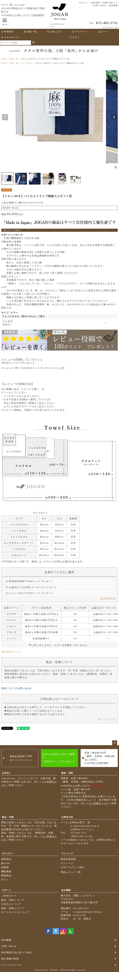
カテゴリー (8, 853)
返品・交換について (12, 908)
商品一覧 (30, 32)
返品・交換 (8, 817)
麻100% (5, 863)
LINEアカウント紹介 (73, 867)
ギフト (74, 37)
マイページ (79, 32)
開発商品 (6, 875)
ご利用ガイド (98, 803)
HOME (4, 59)
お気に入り (54, 32)
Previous (5, 117)
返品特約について (11, 652)
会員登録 (96, 3)
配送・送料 (67, 773)
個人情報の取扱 (10, 958)
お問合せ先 (67, 817)
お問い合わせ (100, 5)
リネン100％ (26, 63)
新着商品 (7, 32)
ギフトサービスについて (15, 912)
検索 (33, 42)
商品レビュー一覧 (71, 872)
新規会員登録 (108, 598)
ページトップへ (114, 742)
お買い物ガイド (110, 3)
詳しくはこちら (107, 719)
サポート (6, 890)
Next (114, 117)
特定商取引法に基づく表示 (16, 952)
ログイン (84, 3)
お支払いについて (11, 904)
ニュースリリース (11, 965)
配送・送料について (12, 900)
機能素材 (6, 871)
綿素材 (5, 867)
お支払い (6, 773)
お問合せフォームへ (82, 829)
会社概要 (114, 5)
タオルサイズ (9, 37)
